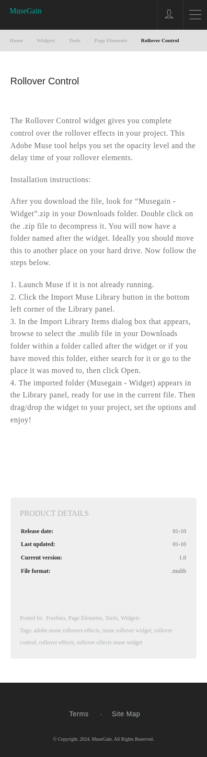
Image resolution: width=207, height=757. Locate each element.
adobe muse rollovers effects (66, 630)
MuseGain (26, 11)
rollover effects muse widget (109, 642)
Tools (111, 618)
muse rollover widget (127, 630)
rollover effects (56, 642)
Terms (79, 714)
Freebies (56, 618)
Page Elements (86, 618)
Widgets (130, 618)
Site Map (126, 714)
